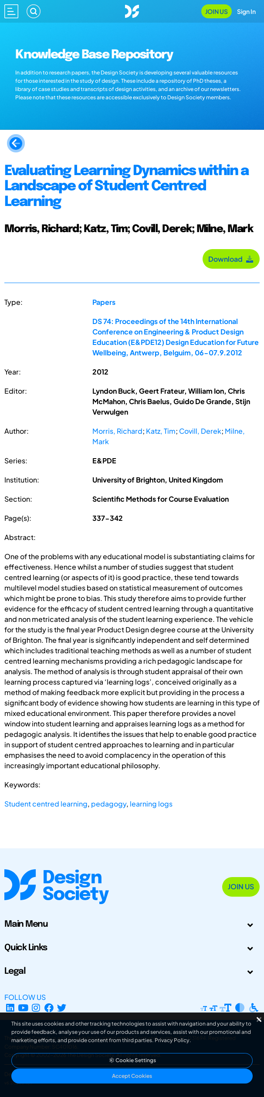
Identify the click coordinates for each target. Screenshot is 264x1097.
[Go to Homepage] (132, 10)
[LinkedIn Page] (10, 1007)
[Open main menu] (11, 11)
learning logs (151, 803)
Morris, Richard (117, 430)
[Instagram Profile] (36, 1007)
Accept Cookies (132, 1076)
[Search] (34, 11)
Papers (103, 302)
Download (231, 258)
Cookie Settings (132, 1060)
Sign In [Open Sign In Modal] (246, 11)
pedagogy (108, 803)
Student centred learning (46, 803)
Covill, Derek (200, 430)
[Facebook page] (49, 1007)
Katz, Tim (161, 430)
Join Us (216, 11)
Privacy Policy (172, 1040)
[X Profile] (62, 1007)
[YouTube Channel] (23, 1007)
